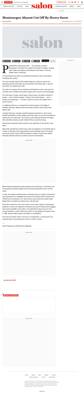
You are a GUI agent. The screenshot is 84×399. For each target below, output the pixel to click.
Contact (46, 375)
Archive (43, 377)
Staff (39, 375)
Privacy (54, 375)
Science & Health (61, 6)
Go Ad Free (52, 377)
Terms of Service (33, 377)
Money (72, 6)
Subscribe (8, 2)
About (33, 375)
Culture (19, 6)
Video (79, 6)
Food (27, 6)
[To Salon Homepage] (42, 5)
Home (26, 375)
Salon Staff (7, 21)
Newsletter (61, 2)
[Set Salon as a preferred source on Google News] (45, 61)
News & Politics (8, 6)
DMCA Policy (42, 391)
